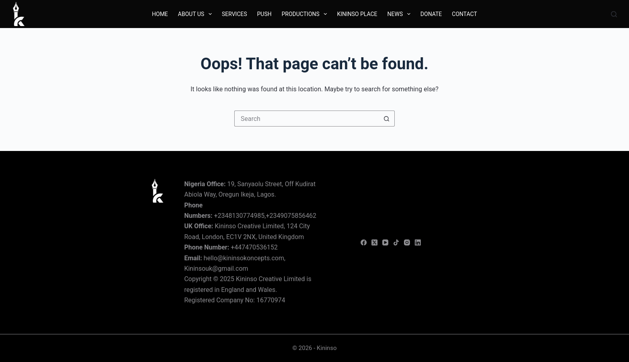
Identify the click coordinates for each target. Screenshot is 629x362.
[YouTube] (385, 242)
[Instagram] (407, 242)
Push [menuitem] (264, 14)
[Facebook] (364, 242)
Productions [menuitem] (306, 14)
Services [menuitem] (234, 14)
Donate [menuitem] (431, 14)
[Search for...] (306, 119)
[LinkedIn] (418, 242)
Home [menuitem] (160, 14)
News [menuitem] (401, 14)
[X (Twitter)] (374, 242)
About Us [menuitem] (196, 14)
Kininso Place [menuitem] (357, 14)
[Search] (614, 14)
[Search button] (387, 119)
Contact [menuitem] (464, 14)
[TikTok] (396, 242)
